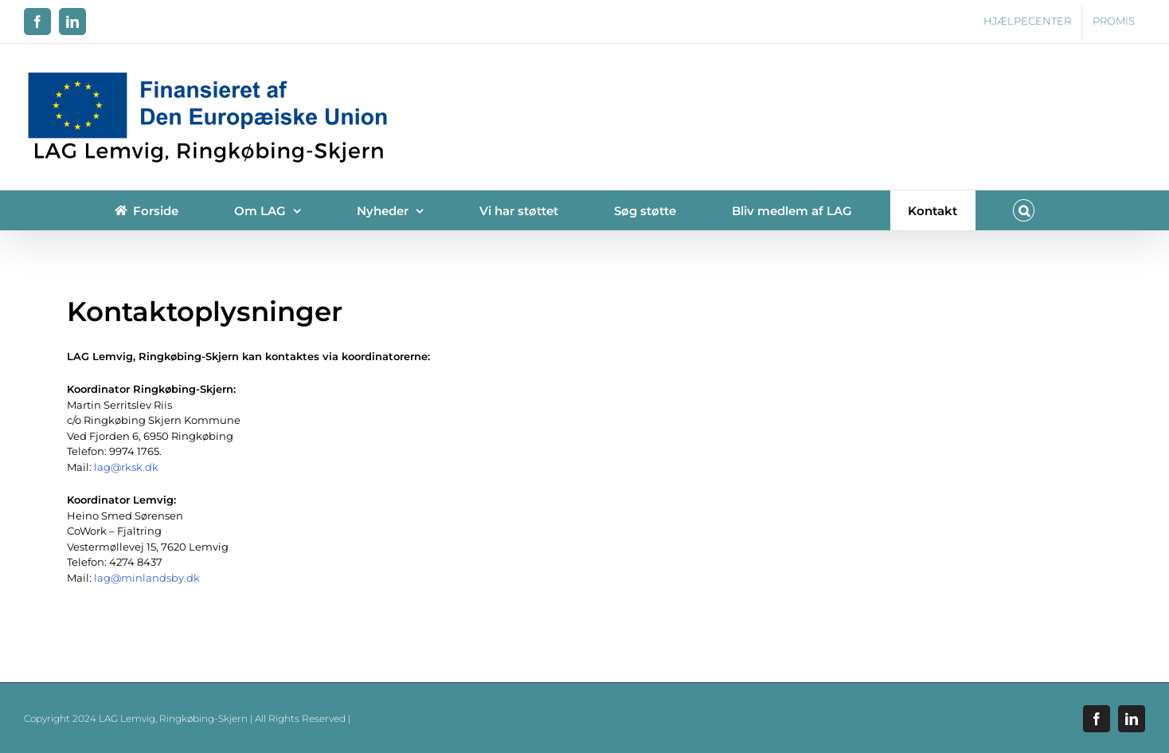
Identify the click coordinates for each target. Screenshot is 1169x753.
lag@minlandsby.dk (147, 577)
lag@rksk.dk (126, 467)
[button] (1024, 210)
